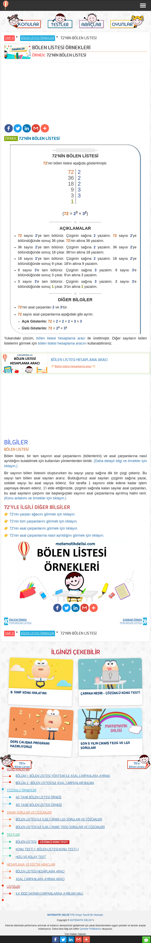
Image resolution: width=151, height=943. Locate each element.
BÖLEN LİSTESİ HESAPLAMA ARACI (40, 871)
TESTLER (13, 835)
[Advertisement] (75, 93)
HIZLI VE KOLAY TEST (31, 857)
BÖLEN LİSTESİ (26, 842)
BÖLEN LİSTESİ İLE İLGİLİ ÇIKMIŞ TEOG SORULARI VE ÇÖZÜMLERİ (60, 827)
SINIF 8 (9, 38)
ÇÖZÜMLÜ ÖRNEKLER (21, 790)
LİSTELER (13, 887)
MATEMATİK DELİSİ (81, 920)
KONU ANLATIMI (18, 769)
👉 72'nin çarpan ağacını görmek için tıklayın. (40, 514)
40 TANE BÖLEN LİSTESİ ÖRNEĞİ (38, 797)
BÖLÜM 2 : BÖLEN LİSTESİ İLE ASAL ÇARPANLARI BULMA (55, 783)
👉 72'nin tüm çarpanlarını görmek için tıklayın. (41, 521)
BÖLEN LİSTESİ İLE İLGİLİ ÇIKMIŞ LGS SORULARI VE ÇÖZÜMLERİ (59, 819)
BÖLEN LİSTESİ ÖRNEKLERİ (37, 38)
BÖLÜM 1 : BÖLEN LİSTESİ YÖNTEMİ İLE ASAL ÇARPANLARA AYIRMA (63, 776)
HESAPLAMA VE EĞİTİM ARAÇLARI (31, 865)
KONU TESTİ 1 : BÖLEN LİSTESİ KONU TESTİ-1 (47, 849)
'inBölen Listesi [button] (22, 765)
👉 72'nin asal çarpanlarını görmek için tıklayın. (41, 528)
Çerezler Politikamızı (90, 928)
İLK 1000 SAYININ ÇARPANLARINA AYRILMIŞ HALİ (49, 894)
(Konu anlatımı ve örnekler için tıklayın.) (35, 498)
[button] (9, 128)
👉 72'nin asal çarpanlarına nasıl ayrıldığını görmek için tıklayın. (54, 535)
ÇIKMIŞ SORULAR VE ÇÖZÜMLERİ (29, 813)
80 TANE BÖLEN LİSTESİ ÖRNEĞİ (39, 805)
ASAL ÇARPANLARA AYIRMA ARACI (40, 879)
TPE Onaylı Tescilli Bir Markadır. (75, 915)
